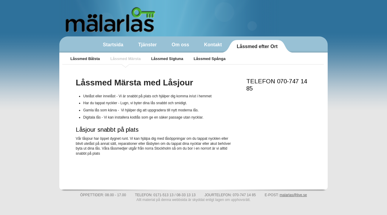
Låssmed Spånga (210, 58)
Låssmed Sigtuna (167, 58)
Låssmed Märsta (125, 58)
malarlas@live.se (293, 195)
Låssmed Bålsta (85, 58)
